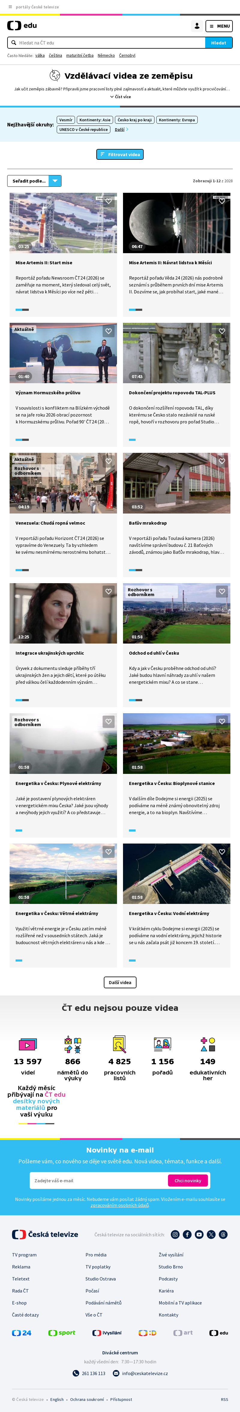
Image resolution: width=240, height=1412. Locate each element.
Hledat (218, 43)
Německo (106, 55)
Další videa (120, 982)
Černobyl (127, 55)
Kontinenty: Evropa (177, 120)
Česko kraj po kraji (135, 120)
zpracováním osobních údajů (120, 1205)
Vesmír (65, 120)
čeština (55, 55)
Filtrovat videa (124, 154)
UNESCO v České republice (83, 129)
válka (40, 55)
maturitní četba (80, 55)
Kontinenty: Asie (95, 120)
